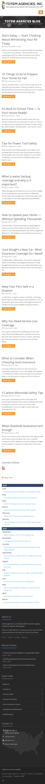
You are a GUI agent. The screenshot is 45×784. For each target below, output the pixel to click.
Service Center (22, 694)
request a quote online (28, 630)
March (5, 507)
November (6, 538)
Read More (8, 62)
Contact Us (22, 689)
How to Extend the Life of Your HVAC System (20, 510)
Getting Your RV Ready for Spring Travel (18, 596)
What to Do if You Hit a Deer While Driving (19, 516)
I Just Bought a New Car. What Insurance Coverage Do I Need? (22, 251)
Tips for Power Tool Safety (19, 143)
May (4, 495)
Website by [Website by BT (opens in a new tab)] (19, 776)
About (10, 637)
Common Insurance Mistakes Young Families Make (22, 492)
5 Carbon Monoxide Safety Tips (22, 393)
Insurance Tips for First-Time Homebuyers (19, 581)
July (4, 570)
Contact (17, 637)
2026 (4, 485)
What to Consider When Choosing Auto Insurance (18, 360)
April (4, 501)
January (5, 519)
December (6, 532)
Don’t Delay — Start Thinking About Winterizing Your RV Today (21, 39)
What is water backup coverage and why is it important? (16, 180)
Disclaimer (39, 774)
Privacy (30, 774)
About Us (22, 684)
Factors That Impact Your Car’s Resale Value (20, 504)
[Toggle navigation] (41, 12)
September (7, 553)
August (5, 561)
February (6, 513)
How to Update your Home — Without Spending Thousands (22, 217)
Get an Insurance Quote (22, 704)
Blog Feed (7, 477)
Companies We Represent (22, 709)
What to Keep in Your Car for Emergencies (19, 535)
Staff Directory (22, 714)
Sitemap (24, 637)
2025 (4, 528)
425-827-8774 (10, 737)
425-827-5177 (10, 740)
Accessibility (7, 776)
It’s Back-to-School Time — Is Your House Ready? (21, 111)
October (5, 544)
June (4, 489)
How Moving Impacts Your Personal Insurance (20, 498)
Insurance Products (22, 699)
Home (4, 637)
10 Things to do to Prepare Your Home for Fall (19, 76)
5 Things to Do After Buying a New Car (17, 541)
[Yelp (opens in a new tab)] (3, 468)
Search (23, 774)
